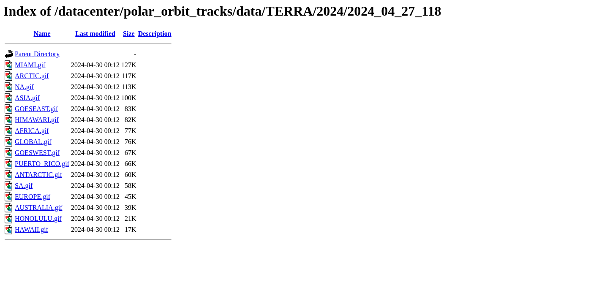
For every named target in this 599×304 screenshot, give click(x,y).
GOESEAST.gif (36, 108)
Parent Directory (37, 53)
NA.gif (24, 86)
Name (42, 33)
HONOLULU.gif (38, 218)
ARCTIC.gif (32, 75)
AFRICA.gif (32, 130)
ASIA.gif (27, 97)
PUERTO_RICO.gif (42, 163)
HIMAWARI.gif (37, 119)
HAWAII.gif (31, 229)
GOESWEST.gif (37, 152)
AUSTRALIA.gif (38, 207)
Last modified (95, 33)
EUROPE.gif (32, 196)
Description (155, 33)
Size (129, 33)
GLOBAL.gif (33, 141)
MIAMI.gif (30, 64)
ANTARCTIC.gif (38, 174)
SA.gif (24, 185)
